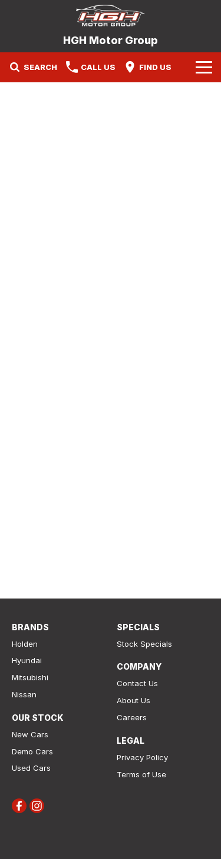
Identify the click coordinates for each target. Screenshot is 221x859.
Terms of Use (141, 774)
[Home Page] (110, 15)
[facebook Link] (19, 805)
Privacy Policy (142, 757)
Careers (132, 717)
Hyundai (27, 660)
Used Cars (31, 768)
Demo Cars (32, 751)
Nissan (24, 694)
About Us (133, 700)
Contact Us (137, 683)
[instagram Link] (36, 805)
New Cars (30, 734)
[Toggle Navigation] (204, 67)
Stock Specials (144, 644)
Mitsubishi (30, 677)
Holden (25, 644)
